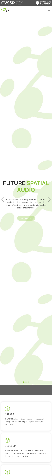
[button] (2, 192)
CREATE (9, 414)
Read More (26, 213)
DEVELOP (10, 446)
